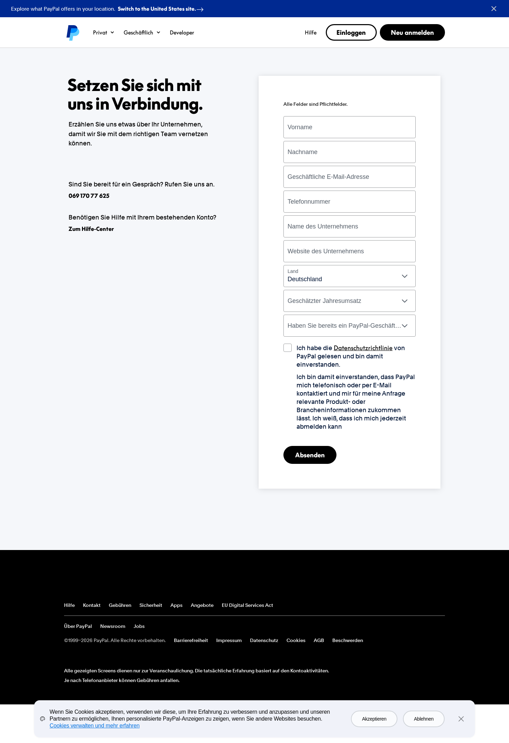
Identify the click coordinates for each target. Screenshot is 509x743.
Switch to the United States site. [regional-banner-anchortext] (162, 7)
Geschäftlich (142, 32)
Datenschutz (264, 640)
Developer (182, 32)
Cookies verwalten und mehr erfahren (94, 726)
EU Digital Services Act (247, 605)
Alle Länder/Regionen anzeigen (439, 605)
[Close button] (494, 8)
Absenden (310, 455)
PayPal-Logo (89, 579)
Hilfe (310, 32)
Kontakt (92, 605)
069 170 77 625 (89, 195)
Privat (104, 32)
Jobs (139, 626)
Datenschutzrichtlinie (363, 348)
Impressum (229, 640)
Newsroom (112, 626)
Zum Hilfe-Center (91, 228)
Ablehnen (424, 719)
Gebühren (120, 605)
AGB (319, 640)
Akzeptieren (374, 719)
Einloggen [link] (351, 32)
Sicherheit (150, 605)
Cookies (296, 640)
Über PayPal (78, 626)
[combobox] (349, 276)
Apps (176, 605)
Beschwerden (347, 640)
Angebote (202, 605)
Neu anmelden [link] (412, 32)
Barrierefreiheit (191, 640)
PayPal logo (72, 32)
